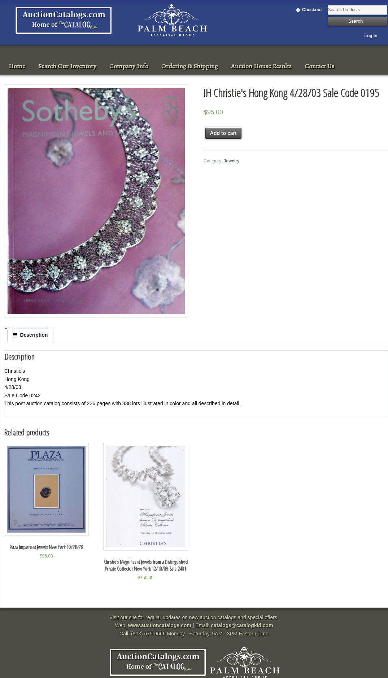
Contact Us (319, 66)
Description (34, 335)
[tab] (30, 335)
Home (17, 66)
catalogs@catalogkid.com (242, 625)
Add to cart (223, 133)
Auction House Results (261, 66)
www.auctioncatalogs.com (159, 625)
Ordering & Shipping (189, 66)
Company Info (128, 66)
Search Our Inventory (67, 66)
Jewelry (232, 160)
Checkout (312, 9)
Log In (371, 35)
